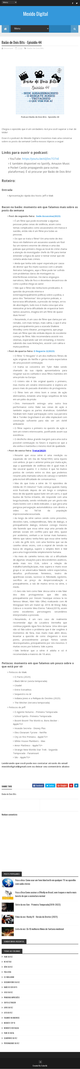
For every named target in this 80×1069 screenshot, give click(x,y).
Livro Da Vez (8, 1007)
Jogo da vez (8, 992)
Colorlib (44, 1065)
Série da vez (8, 967)
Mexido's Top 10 (9, 1023)
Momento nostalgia (11, 1028)
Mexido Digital (35, 13)
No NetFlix (7, 962)
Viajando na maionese (12, 1018)
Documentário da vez (12, 982)
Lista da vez (8, 1012)
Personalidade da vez (11, 1043)
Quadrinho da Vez (10, 1038)
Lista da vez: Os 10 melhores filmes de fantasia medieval (39, 929)
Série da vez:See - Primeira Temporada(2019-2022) (37, 904)
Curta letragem (10, 1002)
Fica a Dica (7, 972)
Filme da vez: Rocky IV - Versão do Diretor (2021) (36, 916)
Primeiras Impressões (12, 997)
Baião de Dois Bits (35, 48)
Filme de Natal (9, 1033)
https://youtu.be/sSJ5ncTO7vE (40, 158)
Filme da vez (8, 957)
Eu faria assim (9, 977)
